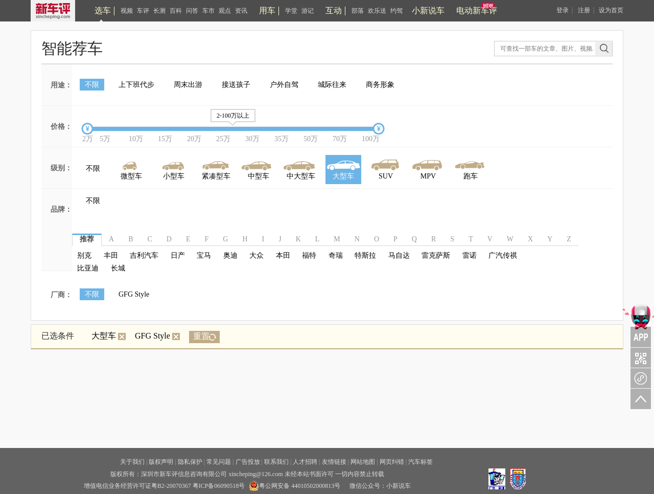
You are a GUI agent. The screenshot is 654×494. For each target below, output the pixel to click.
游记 (307, 10)
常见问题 (218, 461)
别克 (84, 255)
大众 (256, 255)
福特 (309, 255)
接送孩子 (236, 84)
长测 (159, 10)
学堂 (291, 10)
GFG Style (134, 294)
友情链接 (334, 461)
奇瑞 (336, 255)
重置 (201, 336)
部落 (358, 10)
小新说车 (428, 10)
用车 (267, 10)
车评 (143, 10)
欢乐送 (377, 10)
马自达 (399, 255)
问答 (192, 10)
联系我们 (276, 461)
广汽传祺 (502, 255)
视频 (127, 10)
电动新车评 (476, 10)
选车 (103, 10)
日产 (178, 255)
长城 (118, 268)
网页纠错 (392, 461)
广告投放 (248, 461)
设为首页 (611, 10)
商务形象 (380, 84)
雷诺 (469, 255)
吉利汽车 (144, 255)
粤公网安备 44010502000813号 (294, 486)
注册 (584, 10)
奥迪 (230, 255)
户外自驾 (284, 84)
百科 (176, 10)
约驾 (396, 10)
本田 (283, 255)
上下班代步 (136, 84)
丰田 (111, 255)
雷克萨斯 (436, 255)
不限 (92, 84)
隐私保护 (190, 461)
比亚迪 (88, 268)
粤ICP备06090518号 (219, 485)
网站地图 (363, 461)
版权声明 (161, 461)
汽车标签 (420, 461)
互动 (333, 10)
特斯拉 (365, 255)
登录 (562, 10)
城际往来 (332, 84)
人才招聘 (305, 461)
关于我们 (132, 461)
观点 (225, 10)
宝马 (204, 255)
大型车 (108, 335)
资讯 (241, 10)
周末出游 (188, 84)
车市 (208, 10)
